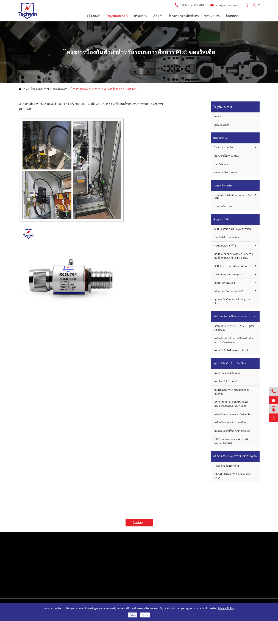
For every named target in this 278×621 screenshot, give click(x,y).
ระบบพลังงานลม (223, 206)
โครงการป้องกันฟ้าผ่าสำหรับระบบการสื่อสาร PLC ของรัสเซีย (104, 89)
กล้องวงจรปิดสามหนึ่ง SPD (228, 291)
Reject (132, 615)
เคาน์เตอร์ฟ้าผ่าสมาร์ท (226, 381)
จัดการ (218, 116)
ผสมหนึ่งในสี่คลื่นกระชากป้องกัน (231, 350)
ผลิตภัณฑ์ (94, 16)
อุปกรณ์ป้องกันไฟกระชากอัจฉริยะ (232, 431)
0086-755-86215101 (189, 5)
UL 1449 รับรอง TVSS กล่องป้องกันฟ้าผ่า (232, 476)
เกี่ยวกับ (158, 16)
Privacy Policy (226, 608)
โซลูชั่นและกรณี (117, 16)
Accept (145, 615)
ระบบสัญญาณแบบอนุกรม (228, 274)
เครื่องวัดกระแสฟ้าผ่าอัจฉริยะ (230, 422)
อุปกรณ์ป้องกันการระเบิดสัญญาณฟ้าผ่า (232, 301)
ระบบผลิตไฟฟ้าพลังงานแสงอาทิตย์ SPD (233, 197)
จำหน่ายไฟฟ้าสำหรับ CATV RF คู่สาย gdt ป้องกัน (234, 328)
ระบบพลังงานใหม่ (223, 185)
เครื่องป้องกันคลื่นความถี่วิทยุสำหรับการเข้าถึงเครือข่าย (233, 340)
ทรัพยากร (140, 16)
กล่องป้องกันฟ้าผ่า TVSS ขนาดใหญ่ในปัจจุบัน (235, 458)
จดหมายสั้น (212, 16)
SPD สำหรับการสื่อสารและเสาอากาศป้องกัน (234, 318)
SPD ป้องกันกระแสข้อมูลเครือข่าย (232, 229)
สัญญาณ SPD (221, 219)
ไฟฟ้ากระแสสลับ (223, 147)
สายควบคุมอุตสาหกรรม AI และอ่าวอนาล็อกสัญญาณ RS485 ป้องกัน (233, 256)
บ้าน (25, 89)
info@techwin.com (224, 5)
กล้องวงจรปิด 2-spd (224, 283)
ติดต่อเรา (232, 16)
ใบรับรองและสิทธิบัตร (184, 16)
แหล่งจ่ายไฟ (220, 138)
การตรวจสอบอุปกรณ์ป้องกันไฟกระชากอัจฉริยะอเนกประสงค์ (231, 404)
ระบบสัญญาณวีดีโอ (225, 245)
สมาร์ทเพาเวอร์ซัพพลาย (227, 373)
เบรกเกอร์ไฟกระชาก (225, 172)
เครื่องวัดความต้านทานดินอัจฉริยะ (233, 414)
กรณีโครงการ (60, 89)
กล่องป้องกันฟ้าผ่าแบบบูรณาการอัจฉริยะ (231, 392)
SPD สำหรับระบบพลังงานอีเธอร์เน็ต (233, 266)
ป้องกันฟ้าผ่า (221, 164)
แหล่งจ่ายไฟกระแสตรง (226, 156)
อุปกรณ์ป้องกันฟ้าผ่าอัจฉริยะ (229, 363)
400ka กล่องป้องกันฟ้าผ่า (227, 465)
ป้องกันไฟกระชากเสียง (226, 237)
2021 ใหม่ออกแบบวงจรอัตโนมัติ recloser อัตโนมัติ (231, 441)
